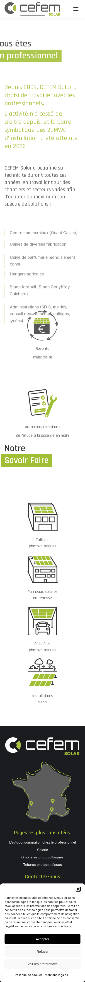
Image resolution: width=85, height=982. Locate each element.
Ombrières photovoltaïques (42, 857)
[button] (78, 889)
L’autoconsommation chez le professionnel (42, 842)
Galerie (42, 850)
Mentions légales (56, 975)
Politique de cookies (29, 975)
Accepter (42, 939)
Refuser (42, 951)
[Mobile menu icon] (75, 9)
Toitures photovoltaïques (42, 864)
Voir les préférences (42, 964)
